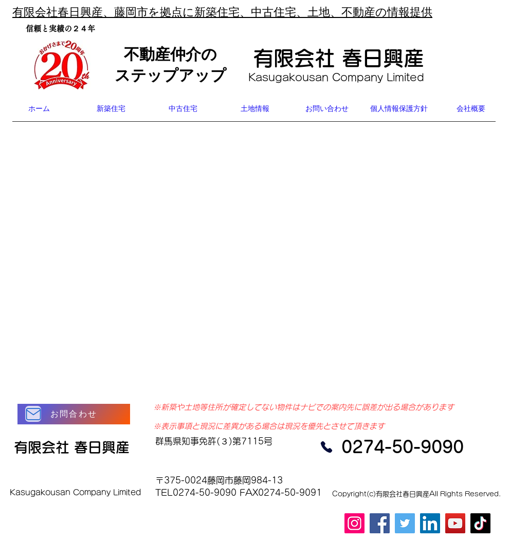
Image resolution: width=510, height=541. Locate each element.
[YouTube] (455, 523)
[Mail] (33, 414)
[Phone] (326, 447)
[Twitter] (405, 523)
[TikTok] (480, 523)
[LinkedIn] (430, 523)
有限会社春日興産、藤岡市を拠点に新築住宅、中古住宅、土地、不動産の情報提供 (222, 12)
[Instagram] (354, 523)
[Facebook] (380, 523)
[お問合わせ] (73, 414)
